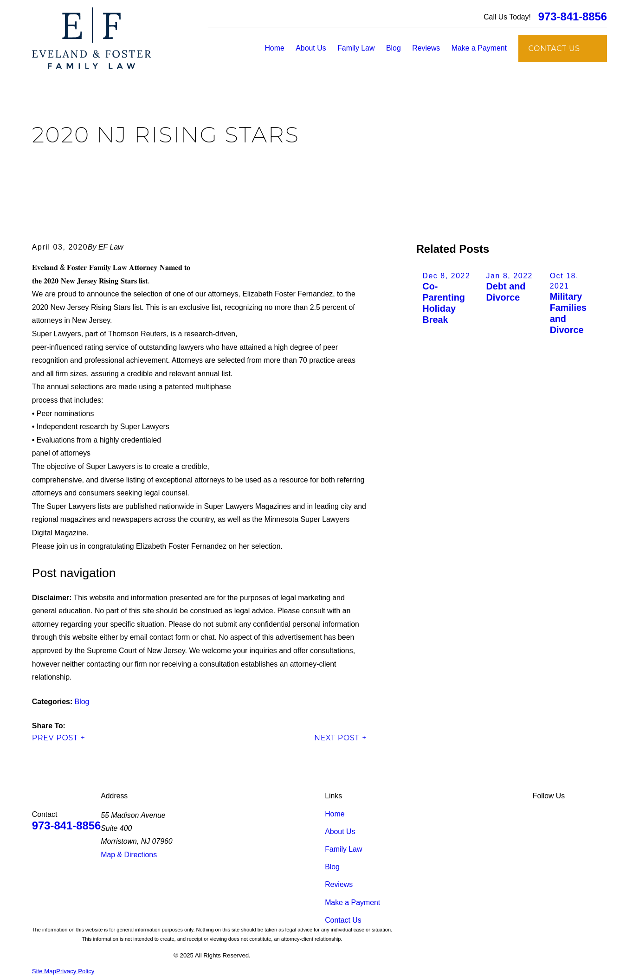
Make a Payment (352, 902)
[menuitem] (44, 971)
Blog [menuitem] (393, 48)
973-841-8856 (572, 16)
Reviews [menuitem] (426, 48)
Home (334, 814)
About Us (340, 831)
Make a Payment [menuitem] (479, 48)
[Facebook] (559, 814)
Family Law (343, 849)
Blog (82, 702)
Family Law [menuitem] (355, 48)
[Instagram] (602, 814)
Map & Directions (129, 855)
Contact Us (343, 920)
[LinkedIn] (538, 814)
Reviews (339, 884)
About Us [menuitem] (311, 48)
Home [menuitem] (274, 48)
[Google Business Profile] (580, 814)
